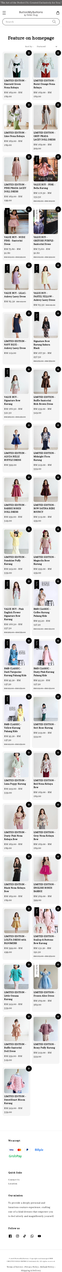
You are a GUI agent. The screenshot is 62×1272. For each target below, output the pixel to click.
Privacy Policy (32, 1267)
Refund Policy (47, 1267)
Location (12, 1183)
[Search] (54, 21)
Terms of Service (15, 1267)
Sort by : (29, 46)
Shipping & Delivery (31, 1270)
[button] (4, 12)
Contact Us (14, 1179)
